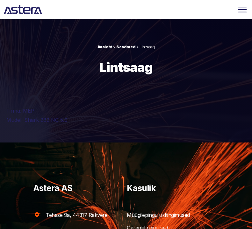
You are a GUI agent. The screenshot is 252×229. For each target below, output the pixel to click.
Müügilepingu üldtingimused (164, 215)
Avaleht (104, 47)
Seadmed (125, 47)
